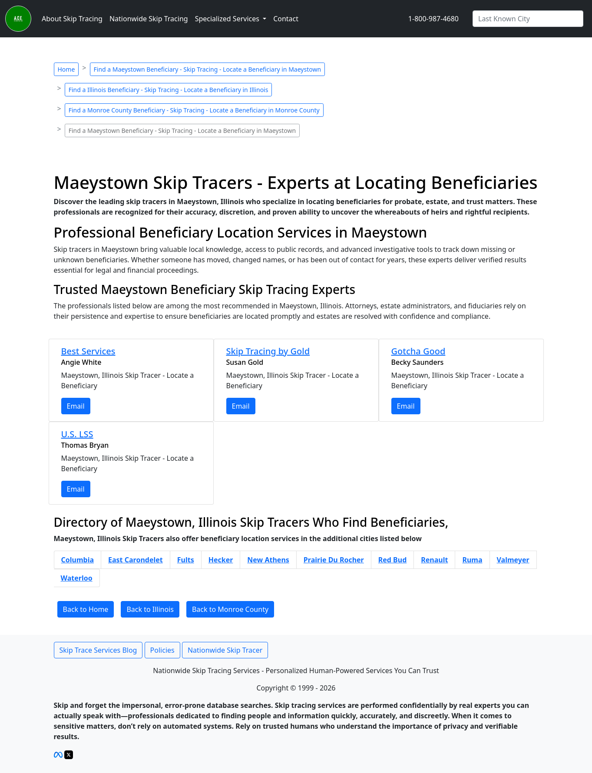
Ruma (472, 560)
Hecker (220, 560)
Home (66, 69)
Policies (162, 650)
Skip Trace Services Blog (98, 650)
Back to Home (86, 609)
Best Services (88, 351)
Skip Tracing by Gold (268, 351)
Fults (185, 560)
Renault (434, 560)
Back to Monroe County (230, 609)
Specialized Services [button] (228, 18)
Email (76, 406)
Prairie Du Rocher (334, 560)
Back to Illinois (150, 609)
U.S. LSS (77, 434)
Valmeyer (513, 560)
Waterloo (77, 578)
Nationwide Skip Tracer (225, 650)
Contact (285, 18)
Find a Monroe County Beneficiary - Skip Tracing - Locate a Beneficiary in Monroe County (194, 110)
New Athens (268, 560)
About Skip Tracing (72, 18)
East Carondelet (135, 560)
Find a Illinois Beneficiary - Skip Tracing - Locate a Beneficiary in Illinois (168, 90)
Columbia (77, 560)
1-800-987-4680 (433, 18)
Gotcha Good (418, 351)
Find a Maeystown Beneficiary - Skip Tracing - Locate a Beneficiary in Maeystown (207, 69)
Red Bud (392, 560)
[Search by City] (528, 18)
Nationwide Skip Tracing (148, 18)
